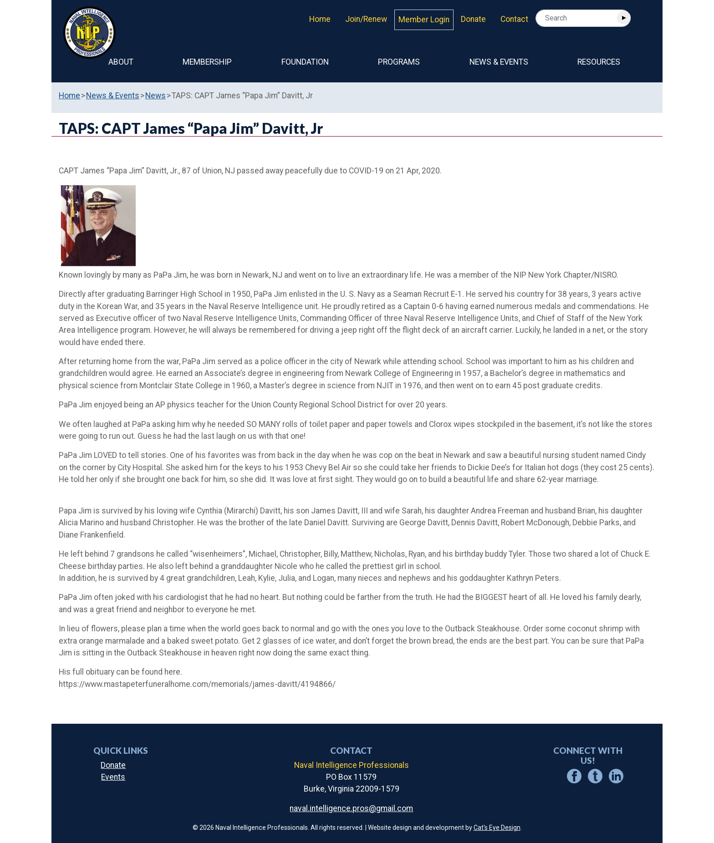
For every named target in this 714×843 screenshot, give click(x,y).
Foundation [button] (305, 61)
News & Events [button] (498, 61)
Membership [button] (207, 61)
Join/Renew (366, 19)
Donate (473, 19)
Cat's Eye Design (497, 827)
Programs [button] (399, 61)
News (155, 95)
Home (320, 19)
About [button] (120, 61)
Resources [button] (598, 61)
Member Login (423, 19)
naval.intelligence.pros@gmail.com (351, 808)
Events (113, 777)
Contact (514, 19)
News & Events (112, 95)
